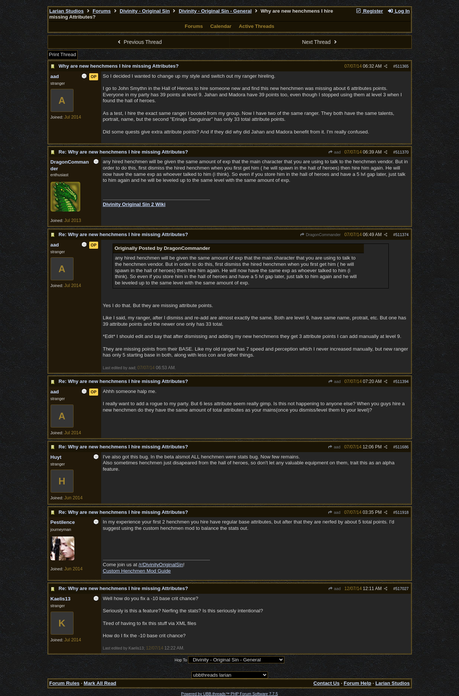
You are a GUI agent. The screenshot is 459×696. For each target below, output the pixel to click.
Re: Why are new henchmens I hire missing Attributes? (123, 152)
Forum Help (357, 683)
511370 (402, 152)
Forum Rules (64, 683)
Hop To (181, 660)
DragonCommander (320, 234)
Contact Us (326, 683)
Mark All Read (100, 683)
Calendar (221, 26)
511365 (402, 66)
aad (334, 152)
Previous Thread (139, 42)
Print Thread (62, 54)
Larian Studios (66, 11)
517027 (402, 588)
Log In (398, 11)
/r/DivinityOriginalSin (161, 564)
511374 (402, 234)
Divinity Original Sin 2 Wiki (134, 204)
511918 (402, 512)
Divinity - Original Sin (145, 11)
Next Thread (320, 42)
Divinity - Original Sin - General (215, 11)
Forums (102, 11)
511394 (402, 381)
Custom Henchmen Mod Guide (137, 571)
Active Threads (256, 26)
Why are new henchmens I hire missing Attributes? (119, 66)
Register (369, 11)
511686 (402, 447)
